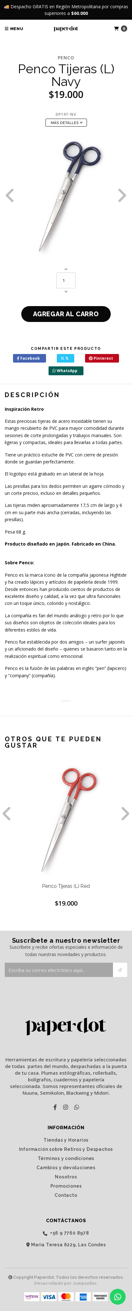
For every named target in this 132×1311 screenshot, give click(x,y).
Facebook (28, 358)
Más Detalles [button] (67, 123)
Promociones (66, 1186)
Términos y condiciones (66, 1158)
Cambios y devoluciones (66, 1167)
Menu (14, 28)
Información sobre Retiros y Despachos (66, 1149)
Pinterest (101, 358)
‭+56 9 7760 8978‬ (66, 1233)
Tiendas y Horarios (66, 1140)
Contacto (66, 1195)
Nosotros (66, 1177)
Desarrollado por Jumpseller (65, 1283)
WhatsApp (64, 370)
